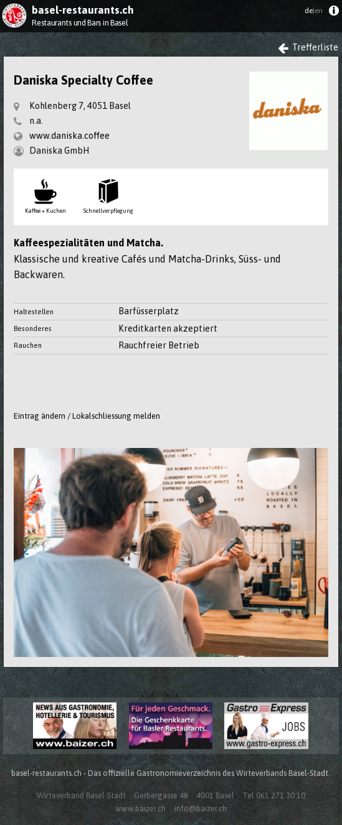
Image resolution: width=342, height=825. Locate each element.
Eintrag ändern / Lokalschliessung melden (87, 416)
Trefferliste (308, 47)
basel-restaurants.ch (83, 10)
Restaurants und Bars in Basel (80, 22)
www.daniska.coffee (69, 136)
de (314, 10)
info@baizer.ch (200, 808)
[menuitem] (333, 13)
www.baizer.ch (140, 808)
